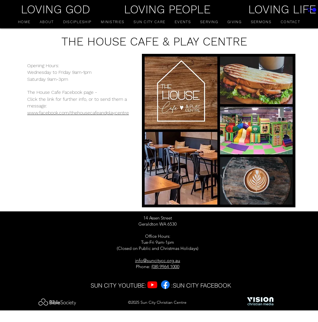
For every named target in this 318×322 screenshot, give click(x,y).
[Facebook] (165, 284)
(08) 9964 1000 (165, 266)
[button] (46, 22)
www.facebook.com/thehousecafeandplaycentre (78, 113)
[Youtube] (152, 284)
